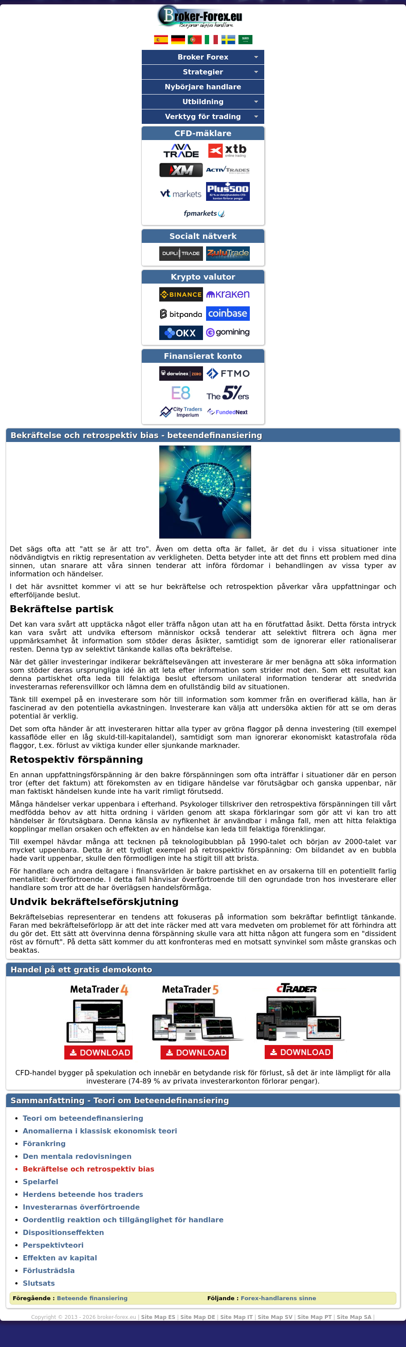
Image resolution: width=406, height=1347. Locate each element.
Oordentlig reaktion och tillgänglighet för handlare (123, 1220)
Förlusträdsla (49, 1270)
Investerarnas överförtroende (81, 1207)
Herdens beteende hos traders (83, 1194)
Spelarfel (40, 1182)
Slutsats (39, 1283)
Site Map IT (236, 1317)
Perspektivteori (53, 1245)
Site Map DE (197, 1317)
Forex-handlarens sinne (278, 1298)
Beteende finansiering (92, 1298)
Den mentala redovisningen (77, 1156)
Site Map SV (275, 1317)
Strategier (203, 72)
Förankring (44, 1144)
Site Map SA (354, 1317)
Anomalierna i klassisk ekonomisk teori (100, 1131)
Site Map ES (158, 1317)
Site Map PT (315, 1317)
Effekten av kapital (60, 1258)
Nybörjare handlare (203, 87)
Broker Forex (203, 57)
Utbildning (203, 102)
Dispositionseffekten (63, 1232)
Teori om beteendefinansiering (83, 1118)
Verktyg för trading (203, 116)
